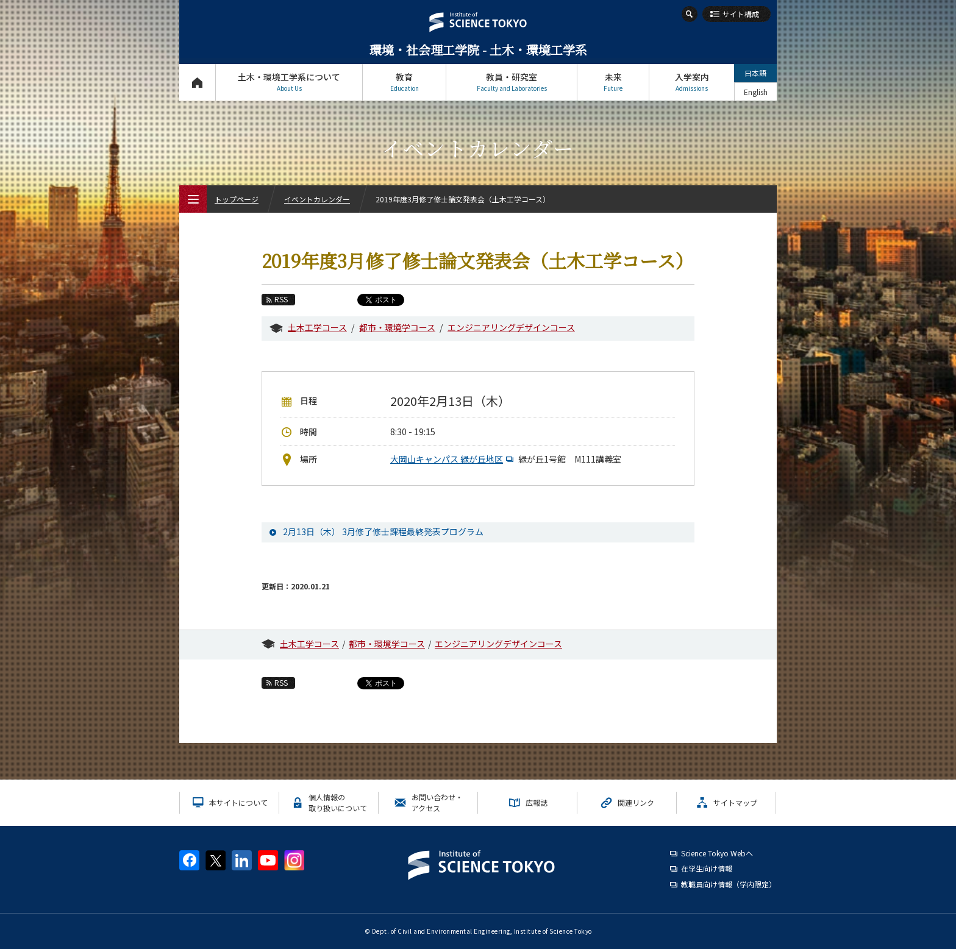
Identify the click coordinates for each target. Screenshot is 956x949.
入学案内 (691, 82)
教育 (404, 82)
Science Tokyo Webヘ (717, 853)
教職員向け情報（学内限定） (728, 884)
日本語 (755, 73)
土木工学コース (317, 327)
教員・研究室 (511, 82)
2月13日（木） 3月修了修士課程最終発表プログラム (383, 531)
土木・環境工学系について (289, 82)
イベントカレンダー (317, 199)
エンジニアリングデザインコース (511, 327)
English (756, 92)
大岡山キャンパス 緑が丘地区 (453, 459)
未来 (613, 82)
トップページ (197, 82)
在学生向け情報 (706, 868)
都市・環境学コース (397, 327)
